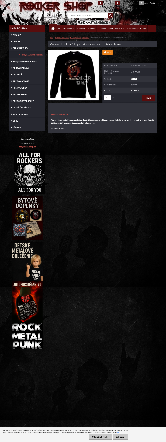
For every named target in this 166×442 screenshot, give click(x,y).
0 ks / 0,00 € (149, 3)
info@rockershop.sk (27, 146)
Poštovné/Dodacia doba (86, 28)
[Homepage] (54, 28)
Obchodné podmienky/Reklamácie (111, 28)
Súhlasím (120, 436)
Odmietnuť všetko (100, 436)
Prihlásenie (108, 3)
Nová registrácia (128, 3)
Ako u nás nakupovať (66, 28)
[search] (110, 15)
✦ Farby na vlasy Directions (79, 37)
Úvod (51, 37)
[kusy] (107, 97)
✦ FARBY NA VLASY (62, 37)
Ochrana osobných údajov (136, 28)
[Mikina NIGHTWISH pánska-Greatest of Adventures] (73, 51)
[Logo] (27, 15)
